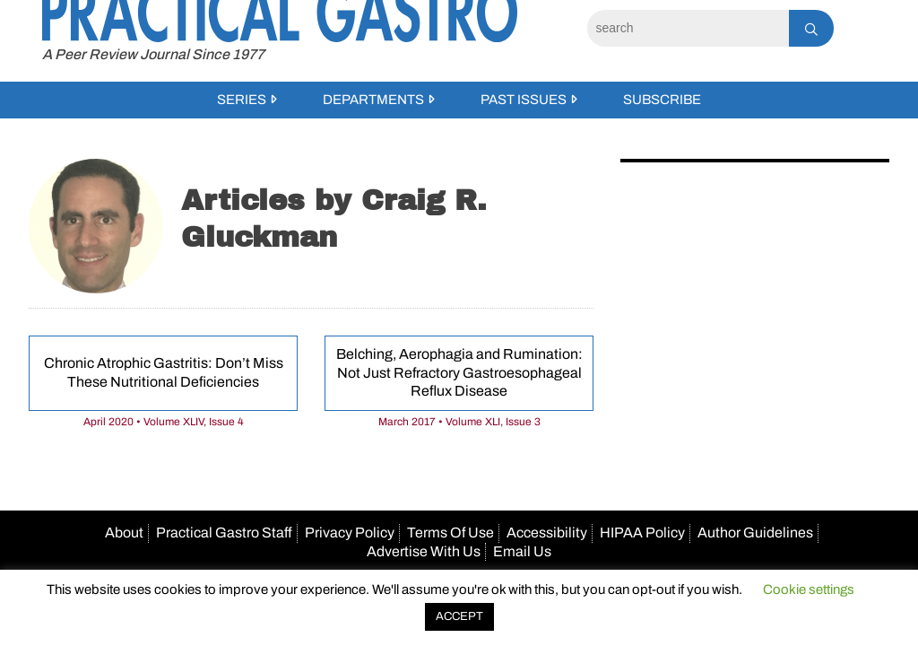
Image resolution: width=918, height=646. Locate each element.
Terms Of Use (450, 532)
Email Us (522, 551)
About (124, 532)
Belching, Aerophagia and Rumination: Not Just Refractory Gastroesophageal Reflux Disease (459, 372)
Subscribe (662, 99)
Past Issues (524, 99)
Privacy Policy (349, 532)
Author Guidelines (755, 532)
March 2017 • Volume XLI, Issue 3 (459, 421)
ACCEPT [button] (459, 616)
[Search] (688, 28)
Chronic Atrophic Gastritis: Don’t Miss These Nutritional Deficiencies (163, 372)
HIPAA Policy (642, 532)
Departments (373, 99)
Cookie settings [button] (808, 589)
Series (241, 99)
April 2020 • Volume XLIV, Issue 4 (163, 421)
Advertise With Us (424, 551)
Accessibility (547, 532)
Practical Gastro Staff (224, 532)
